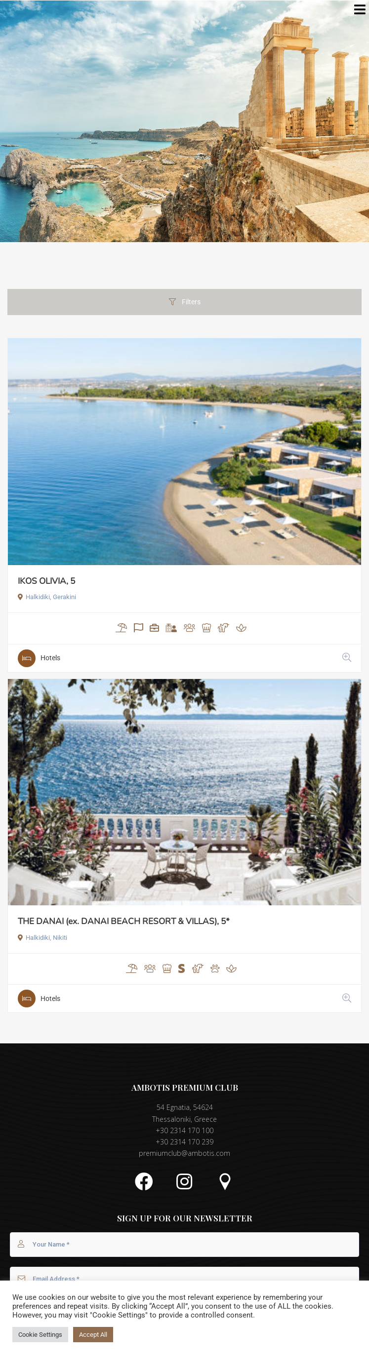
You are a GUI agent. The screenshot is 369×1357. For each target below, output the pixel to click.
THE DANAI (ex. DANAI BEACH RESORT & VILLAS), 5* (124, 921)
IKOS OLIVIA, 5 (46, 581)
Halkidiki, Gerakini (47, 597)
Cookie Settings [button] (40, 1334)
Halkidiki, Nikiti (42, 937)
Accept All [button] (93, 1334)
